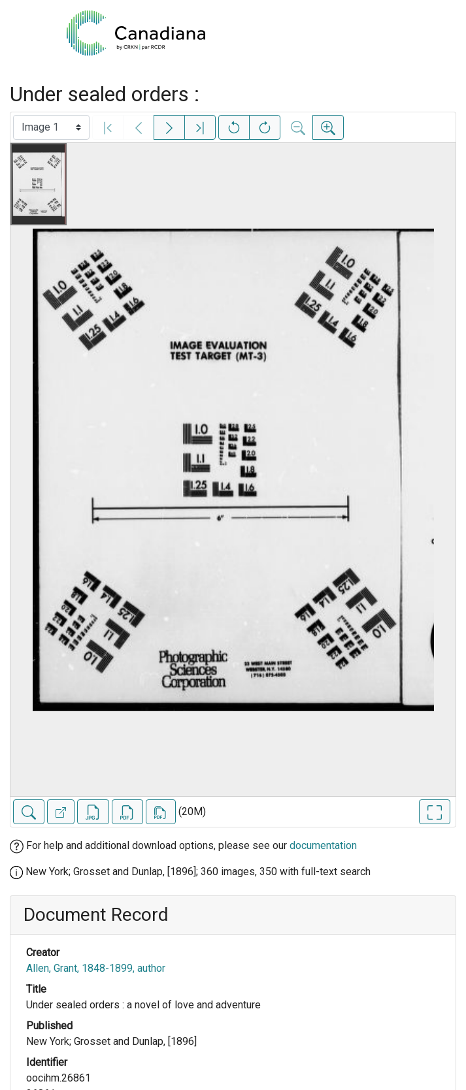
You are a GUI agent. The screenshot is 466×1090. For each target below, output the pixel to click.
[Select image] (51, 127)
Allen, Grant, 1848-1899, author (95, 968)
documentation (323, 845)
